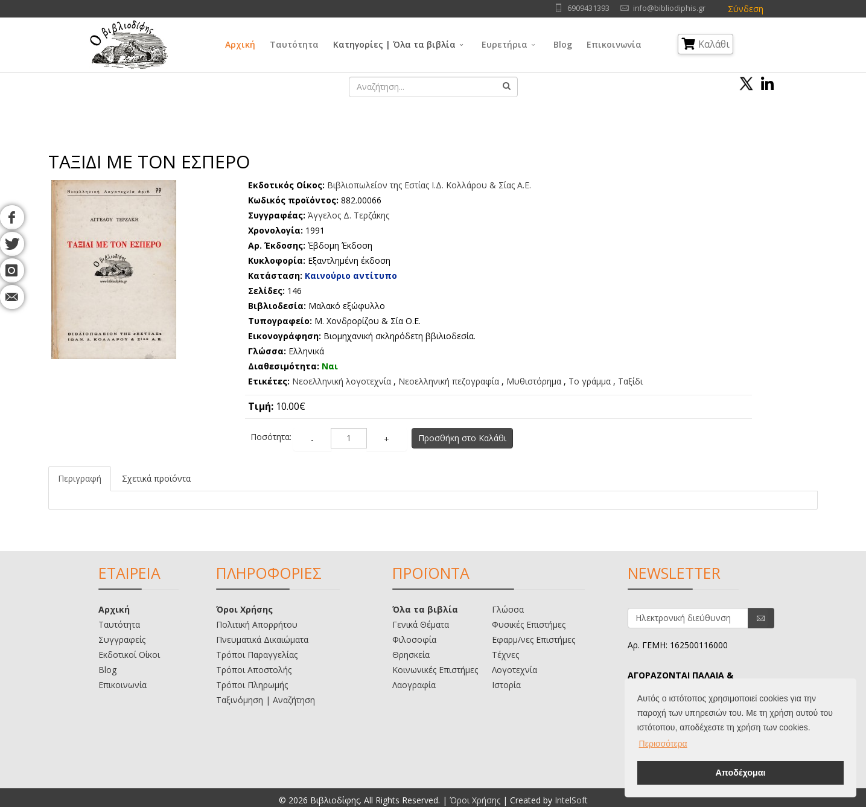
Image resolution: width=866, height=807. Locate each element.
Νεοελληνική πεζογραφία (448, 381)
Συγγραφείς (121, 639)
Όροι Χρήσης (244, 609)
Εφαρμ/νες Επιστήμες (533, 639)
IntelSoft (571, 800)
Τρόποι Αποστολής (253, 669)
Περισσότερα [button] (663, 743)
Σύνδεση (745, 8)
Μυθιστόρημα (533, 381)
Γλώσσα (508, 609)
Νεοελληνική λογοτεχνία (341, 381)
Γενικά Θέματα (420, 624)
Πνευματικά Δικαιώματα (262, 639)
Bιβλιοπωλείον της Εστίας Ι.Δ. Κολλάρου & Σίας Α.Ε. (429, 185)
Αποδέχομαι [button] (740, 772)
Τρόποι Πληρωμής (252, 685)
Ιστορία (506, 685)
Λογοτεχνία (514, 669)
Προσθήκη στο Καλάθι (462, 438)
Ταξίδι (630, 381)
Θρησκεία (411, 654)
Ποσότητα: (270, 436)
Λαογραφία (414, 685)
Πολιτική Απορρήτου (257, 624)
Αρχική (240, 44)
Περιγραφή (79, 478)
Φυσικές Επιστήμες (528, 624)
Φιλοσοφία (414, 639)
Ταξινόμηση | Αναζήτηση (265, 700)
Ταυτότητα (294, 44)
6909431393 (588, 8)
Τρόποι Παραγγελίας (257, 654)
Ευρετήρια (504, 44)
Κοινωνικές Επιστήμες (435, 669)
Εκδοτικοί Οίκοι (129, 654)
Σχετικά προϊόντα (156, 478)
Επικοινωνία (614, 44)
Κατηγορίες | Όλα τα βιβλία (394, 44)
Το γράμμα (589, 381)
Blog (562, 44)
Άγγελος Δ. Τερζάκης (348, 215)
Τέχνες (505, 654)
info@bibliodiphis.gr (669, 8)
